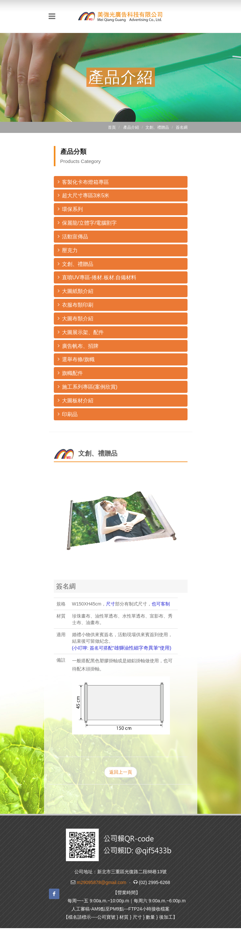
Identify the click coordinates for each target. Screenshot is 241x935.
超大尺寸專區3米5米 (84, 195)
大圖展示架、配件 (81, 332)
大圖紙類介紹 (75, 291)
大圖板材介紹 (75, 400)
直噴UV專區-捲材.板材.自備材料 (97, 277)
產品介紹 (131, 127)
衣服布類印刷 (75, 304)
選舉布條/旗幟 (76, 359)
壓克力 (68, 250)
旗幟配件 (70, 373)
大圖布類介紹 (75, 318)
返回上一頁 (120, 772)
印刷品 (68, 414)
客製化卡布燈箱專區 (83, 181)
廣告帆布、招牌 (78, 345)
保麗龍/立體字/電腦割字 (87, 222)
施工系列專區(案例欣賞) (88, 386)
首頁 (112, 127)
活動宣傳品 (73, 236)
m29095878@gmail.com (101, 882)
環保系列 (70, 209)
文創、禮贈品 (75, 263)
